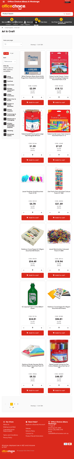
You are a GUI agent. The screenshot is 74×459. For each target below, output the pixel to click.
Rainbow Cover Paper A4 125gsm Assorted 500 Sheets (32, 250)
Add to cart (34, 102)
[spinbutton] (33, 97)
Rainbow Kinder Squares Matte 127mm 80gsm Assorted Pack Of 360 (33, 366)
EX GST (64, 2)
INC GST (67, 2)
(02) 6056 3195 (58, 430)
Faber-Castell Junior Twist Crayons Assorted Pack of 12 (59, 134)
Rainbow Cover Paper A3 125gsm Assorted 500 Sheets (59, 307)
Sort (4, 57)
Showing (37, 44)
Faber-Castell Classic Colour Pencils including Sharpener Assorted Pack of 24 (59, 78)
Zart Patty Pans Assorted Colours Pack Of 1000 (59, 192)
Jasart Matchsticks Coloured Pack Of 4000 (59, 250)
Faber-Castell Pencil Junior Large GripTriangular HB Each (32, 134)
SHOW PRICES (67, 0)
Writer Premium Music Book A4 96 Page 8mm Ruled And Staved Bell (32, 77)
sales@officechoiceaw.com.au (58, 433)
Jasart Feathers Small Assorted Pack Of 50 (32, 192)
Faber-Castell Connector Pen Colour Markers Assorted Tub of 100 (58, 366)
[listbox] (13, 44)
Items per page (8, 40)
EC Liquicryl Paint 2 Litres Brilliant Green (32, 307)
